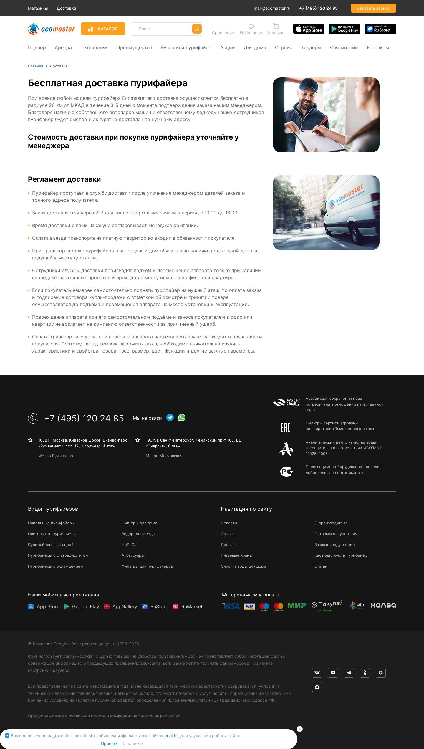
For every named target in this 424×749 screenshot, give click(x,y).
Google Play (85, 606)
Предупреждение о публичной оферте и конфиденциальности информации (104, 715)
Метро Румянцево (55, 455)
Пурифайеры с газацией (51, 544)
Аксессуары (133, 555)
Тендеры (311, 47)
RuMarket (192, 606)
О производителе (331, 522)
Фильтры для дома (139, 522)
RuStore (159, 606)
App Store (48, 606)
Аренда (63, 47)
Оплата (227, 533)
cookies (172, 735)
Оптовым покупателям (336, 533)
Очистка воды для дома (243, 566)
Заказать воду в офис (334, 544)
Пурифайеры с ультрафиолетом (58, 555)
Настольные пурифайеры (52, 533)
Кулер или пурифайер (186, 47)
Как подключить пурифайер (340, 555)
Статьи (320, 566)
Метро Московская (164, 455)
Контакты (378, 47)
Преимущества (134, 47)
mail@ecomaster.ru (272, 8)
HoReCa (129, 544)
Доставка (92, 8)
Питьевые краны (236, 555)
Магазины (64, 8)
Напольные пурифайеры (51, 522)
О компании (344, 47)
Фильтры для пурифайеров (147, 566)
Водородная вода (138, 533)
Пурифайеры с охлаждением (55, 566)
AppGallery (124, 606)
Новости (229, 522)
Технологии (94, 47)
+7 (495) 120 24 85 (318, 8)
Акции (227, 47)
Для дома (255, 47)
